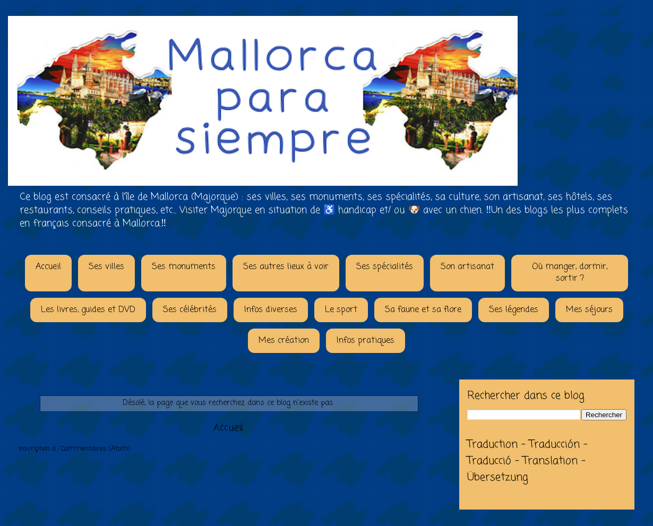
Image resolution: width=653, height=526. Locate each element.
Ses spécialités (384, 267)
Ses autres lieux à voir (286, 267)
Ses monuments (184, 267)
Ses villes (106, 267)
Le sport (341, 310)
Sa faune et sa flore (423, 310)
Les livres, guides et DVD (88, 310)
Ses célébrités (190, 310)
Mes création (284, 340)
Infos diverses (270, 310)
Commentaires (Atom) (95, 449)
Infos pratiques (365, 340)
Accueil (48, 267)
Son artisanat (467, 267)
